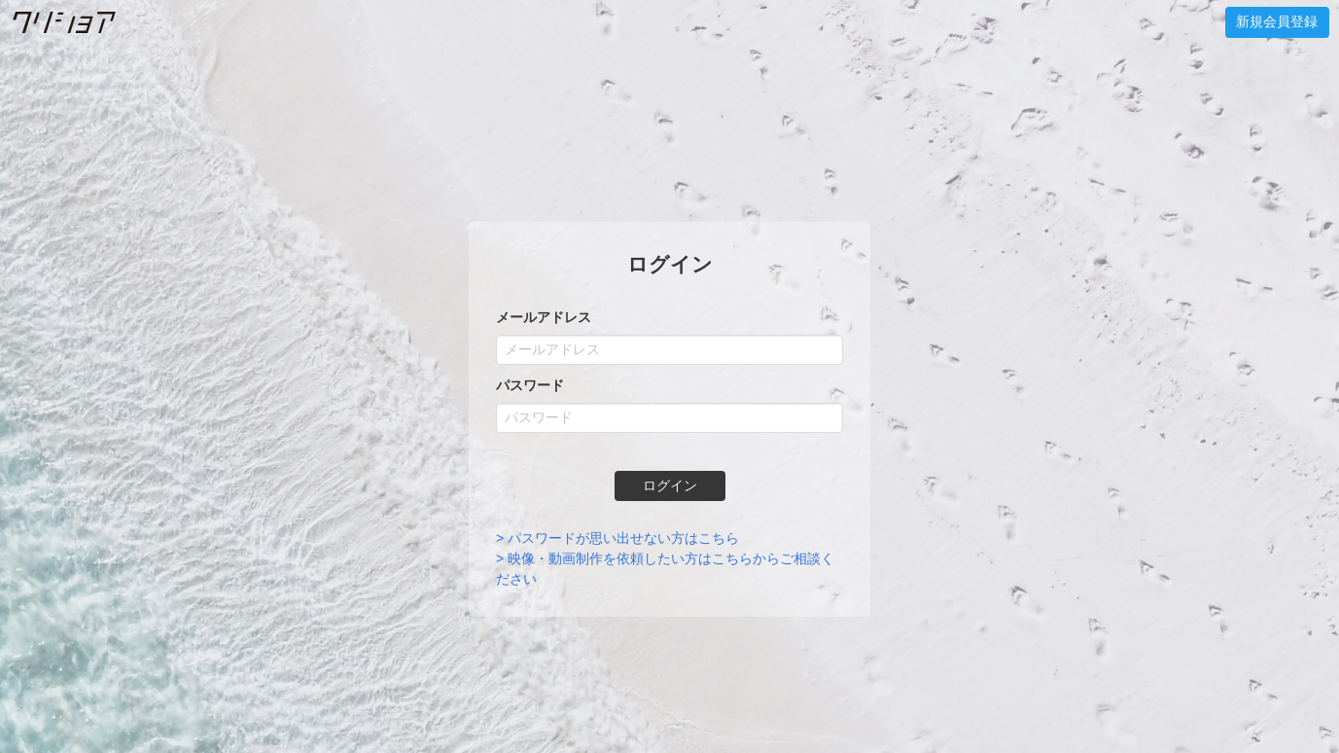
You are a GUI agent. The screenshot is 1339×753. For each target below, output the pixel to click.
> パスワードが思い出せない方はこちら (617, 538)
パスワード (530, 385)
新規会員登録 (1277, 21)
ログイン (670, 485)
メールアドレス (543, 317)
